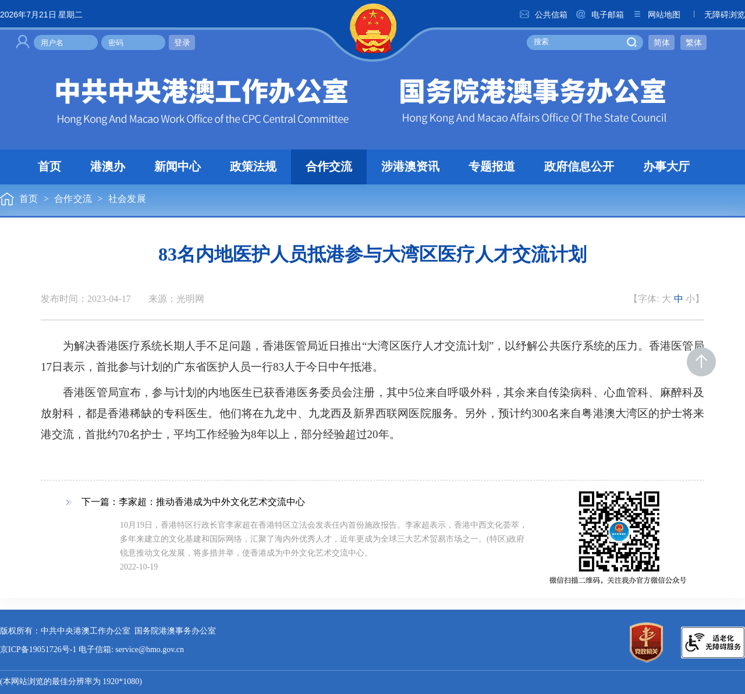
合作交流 (329, 167)
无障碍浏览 (716, 14)
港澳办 (107, 167)
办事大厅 (666, 167)
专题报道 (492, 167)
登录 (182, 42)
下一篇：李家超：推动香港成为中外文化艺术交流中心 (193, 502)
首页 (49, 167)
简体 (662, 42)
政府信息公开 (579, 167)
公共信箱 (543, 14)
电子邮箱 (599, 14)
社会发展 (127, 199)
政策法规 (253, 167)
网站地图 (656, 14)
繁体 (694, 42)
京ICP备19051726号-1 (38, 650)
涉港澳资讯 (410, 167)
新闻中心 (177, 167)
